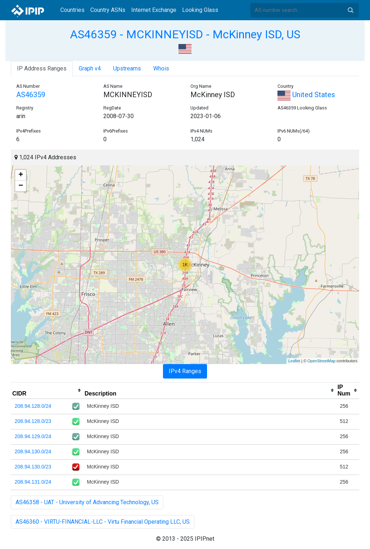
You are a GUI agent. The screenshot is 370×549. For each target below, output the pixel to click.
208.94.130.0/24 (33, 451)
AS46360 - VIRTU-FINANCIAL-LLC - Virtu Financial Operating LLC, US (103, 521)
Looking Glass (200, 10)
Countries (72, 10)
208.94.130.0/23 (33, 467)
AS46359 (30, 94)
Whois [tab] (161, 68)
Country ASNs (107, 10)
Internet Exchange (153, 10)
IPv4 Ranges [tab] (185, 371)
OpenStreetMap (321, 361)
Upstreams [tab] (127, 68)
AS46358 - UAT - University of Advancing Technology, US (87, 502)
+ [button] (20, 175)
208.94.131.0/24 (33, 482)
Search (350, 10)
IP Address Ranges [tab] (41, 68)
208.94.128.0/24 (33, 406)
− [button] (20, 186)
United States (306, 94)
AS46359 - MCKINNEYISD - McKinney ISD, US (185, 34)
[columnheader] (47, 390)
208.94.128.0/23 (33, 421)
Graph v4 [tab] (90, 68)
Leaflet (294, 361)
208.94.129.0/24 (33, 436)
